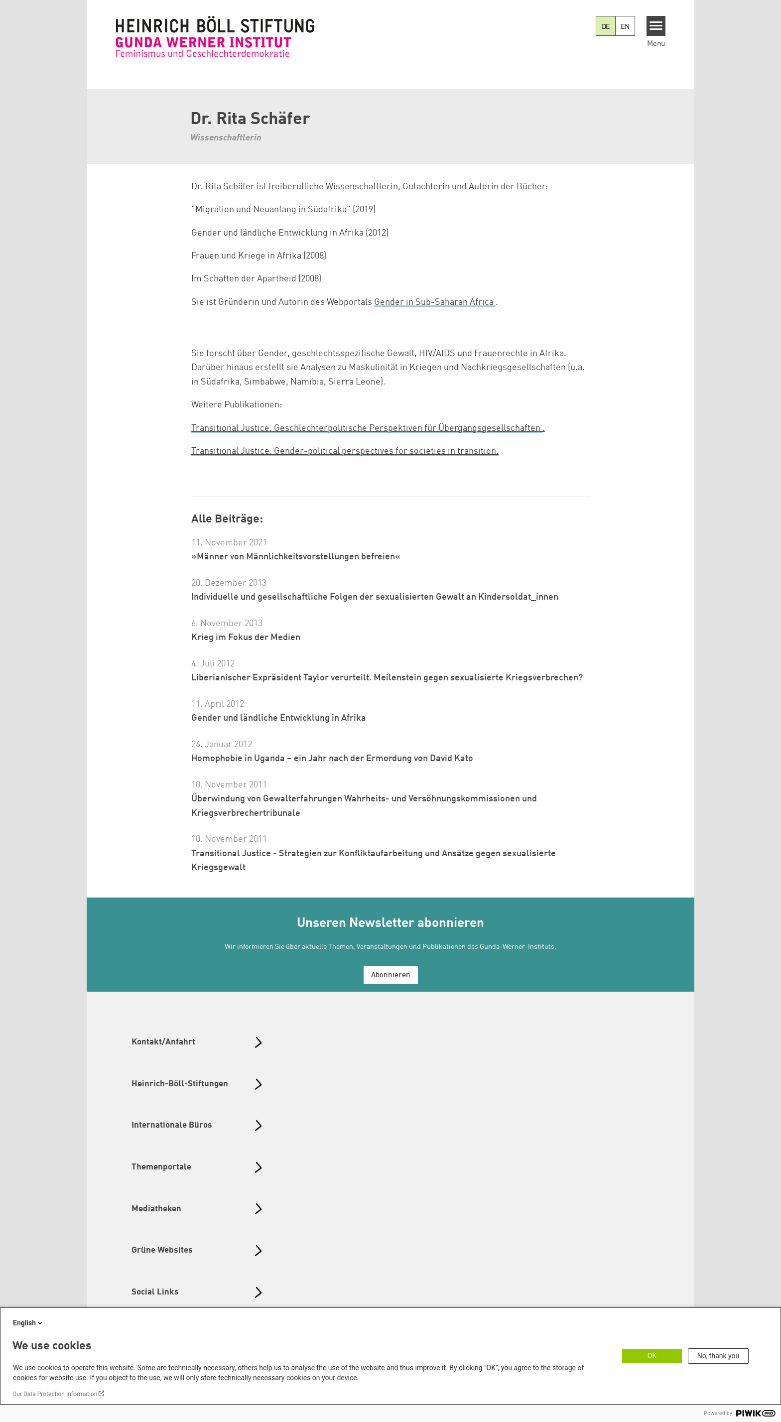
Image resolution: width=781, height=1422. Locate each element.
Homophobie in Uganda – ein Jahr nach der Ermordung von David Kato (332, 758)
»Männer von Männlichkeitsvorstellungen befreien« (295, 556)
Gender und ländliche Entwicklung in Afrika (278, 718)
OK (652, 1356)
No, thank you (718, 1356)
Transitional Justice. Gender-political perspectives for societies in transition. (345, 451)
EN (625, 26)
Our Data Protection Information (54, 1394)
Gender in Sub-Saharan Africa (434, 302)
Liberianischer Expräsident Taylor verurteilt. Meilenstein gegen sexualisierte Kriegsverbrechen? (387, 677)
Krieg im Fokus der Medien (245, 637)
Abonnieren (390, 975)
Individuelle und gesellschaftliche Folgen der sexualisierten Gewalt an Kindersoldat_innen (374, 597)
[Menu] (656, 26)
